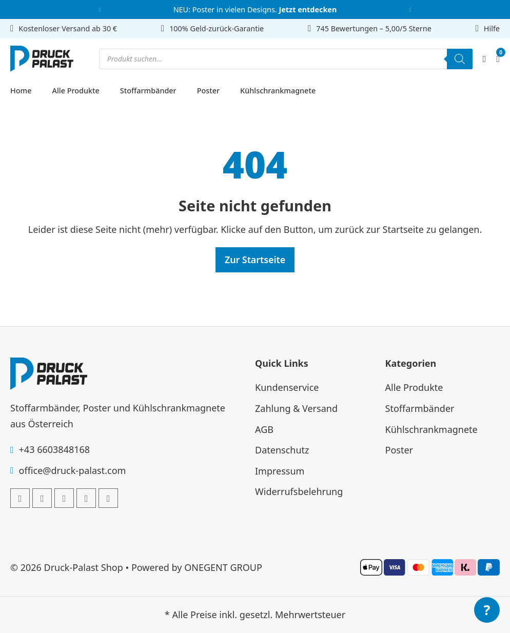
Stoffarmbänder (148, 90)
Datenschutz (282, 450)
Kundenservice (287, 387)
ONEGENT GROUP (223, 567)
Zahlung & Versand (296, 408)
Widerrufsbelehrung (299, 491)
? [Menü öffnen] (487, 609)
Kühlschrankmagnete (278, 90)
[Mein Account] (484, 59)
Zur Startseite (255, 259)
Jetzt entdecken (308, 9)
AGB (264, 429)
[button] (100, 9)
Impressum (279, 471)
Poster (208, 90)
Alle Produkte (75, 90)
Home (20, 90)
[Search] (460, 59)
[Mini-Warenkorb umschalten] (498, 59)
